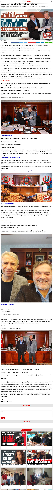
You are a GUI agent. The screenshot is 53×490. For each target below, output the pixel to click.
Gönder (3, 418)
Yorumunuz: (26, 414)
